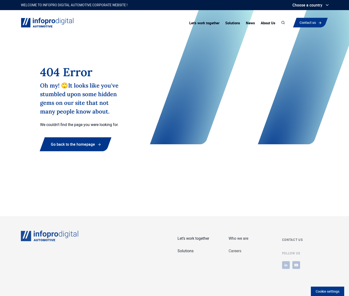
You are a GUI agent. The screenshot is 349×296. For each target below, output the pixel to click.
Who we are (238, 238)
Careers (235, 251)
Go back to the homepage (73, 144)
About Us (268, 22)
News (250, 22)
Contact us (308, 22)
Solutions (232, 22)
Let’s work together (204, 22)
